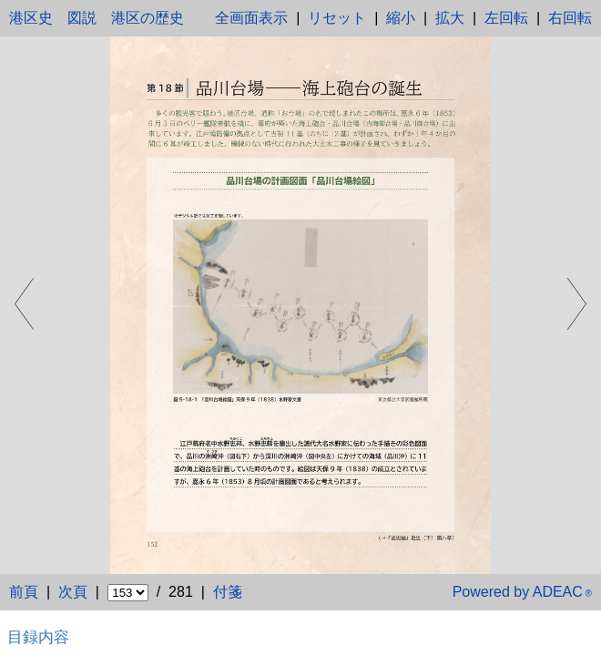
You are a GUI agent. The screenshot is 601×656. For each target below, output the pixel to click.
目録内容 (38, 637)
